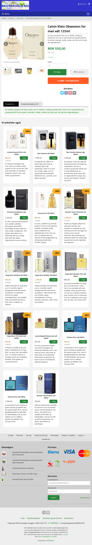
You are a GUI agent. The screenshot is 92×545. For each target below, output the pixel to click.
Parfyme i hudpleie (68, 435)
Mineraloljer (55, 435)
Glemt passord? (85, 498)
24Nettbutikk (50, 540)
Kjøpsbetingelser (33, 518)
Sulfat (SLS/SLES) (41, 435)
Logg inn (81, 435)
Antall (50, 62)
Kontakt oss (46, 439)
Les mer (65, 534)
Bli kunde (19, 435)
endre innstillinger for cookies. (47, 536)
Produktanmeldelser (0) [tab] (29, 104)
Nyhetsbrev (68, 518)
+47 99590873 (53, 523)
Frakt (23, 518)
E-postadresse (53, 480)
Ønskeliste (79, 72)
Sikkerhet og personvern (52, 518)
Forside (4, 18)
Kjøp (57, 72)
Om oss (28, 435)
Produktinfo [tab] (9, 104)
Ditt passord (52, 488)
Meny (5, 14)
